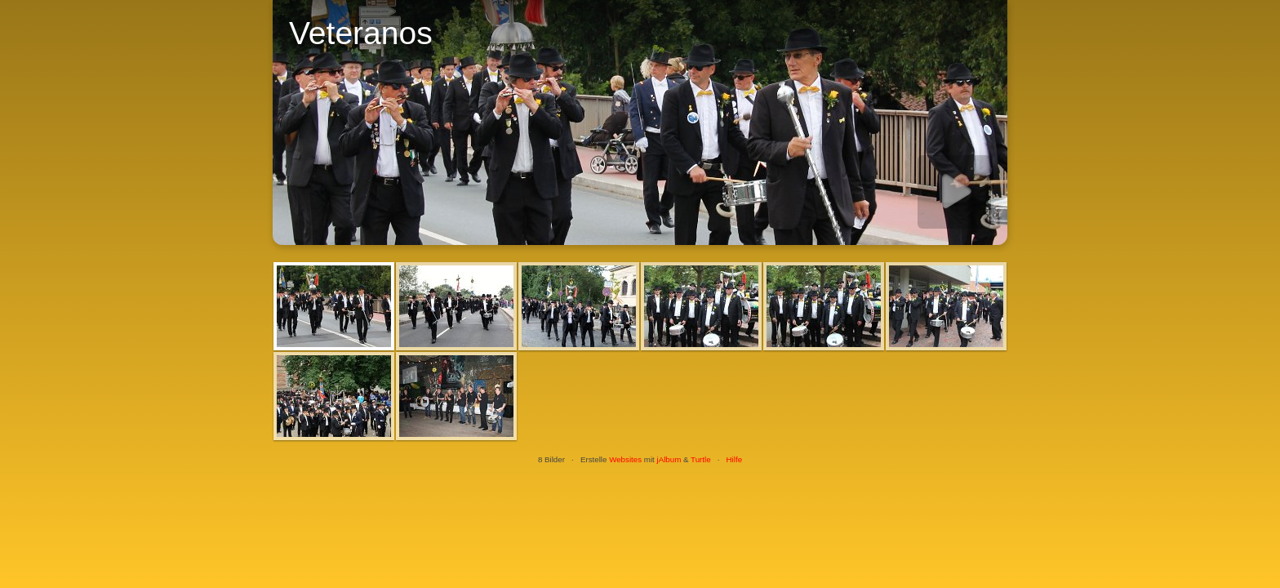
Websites (625, 459)
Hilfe (735, 459)
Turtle (701, 459)
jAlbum (668, 459)
